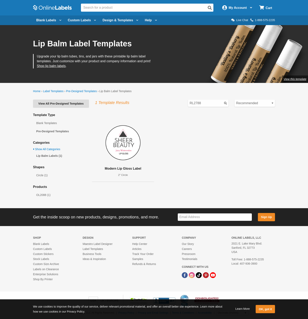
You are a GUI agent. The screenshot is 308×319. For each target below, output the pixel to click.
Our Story (188, 244)
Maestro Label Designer (98, 244)
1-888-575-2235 (262, 20)
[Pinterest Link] (206, 275)
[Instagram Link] (192, 275)
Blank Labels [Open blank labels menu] (48, 20)
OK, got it (265, 309)
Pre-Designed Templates (81, 91)
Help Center (139, 244)
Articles (137, 249)
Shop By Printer (43, 279)
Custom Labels (42, 249)
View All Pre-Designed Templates (61, 103)
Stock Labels (41, 259)
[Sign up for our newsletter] (215, 217)
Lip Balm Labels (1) (49, 155)
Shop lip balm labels (51, 66)
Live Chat (239, 20)
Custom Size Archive (46, 264)
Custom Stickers (43, 254)
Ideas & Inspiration (94, 259)
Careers (187, 249)
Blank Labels (41, 244)
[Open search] (209, 7)
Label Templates (53, 91)
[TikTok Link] (199, 275)
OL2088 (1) (43, 195)
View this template (295, 79)
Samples (137, 259)
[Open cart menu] (265, 7)
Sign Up (266, 217)
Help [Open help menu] (151, 20)
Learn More (242, 308)
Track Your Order (143, 254)
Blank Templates (46, 123)
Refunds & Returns (144, 264)
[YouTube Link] (213, 275)
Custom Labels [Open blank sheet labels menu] (82, 20)
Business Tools (92, 254)
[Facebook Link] (185, 275)
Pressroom (188, 254)
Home (36, 91)
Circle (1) (42, 175)
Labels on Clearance (46, 269)
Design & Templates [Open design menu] (120, 20)
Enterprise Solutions (45, 274)
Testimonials (189, 259)
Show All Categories (46, 149)
